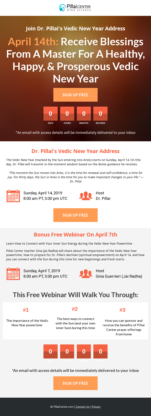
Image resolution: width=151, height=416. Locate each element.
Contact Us (83, 407)
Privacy (96, 407)
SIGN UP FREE (75, 94)
